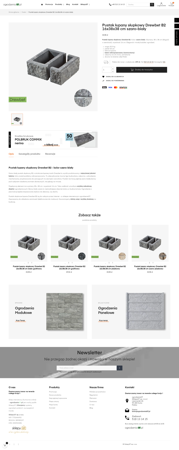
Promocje (53, 439)
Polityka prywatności (98, 439)
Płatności (93, 445)
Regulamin (94, 442)
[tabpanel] (29, 251)
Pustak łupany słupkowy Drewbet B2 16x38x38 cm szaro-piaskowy (150, 268)
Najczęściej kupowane (58, 445)
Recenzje (50, 154)
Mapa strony (54, 448)
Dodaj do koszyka (142, 70)
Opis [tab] (11, 154)
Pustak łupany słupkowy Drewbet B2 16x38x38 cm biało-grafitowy (29, 268)
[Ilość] (106, 70)
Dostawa (93, 448)
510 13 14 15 (148, 62)
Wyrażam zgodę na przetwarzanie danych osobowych (79, 372)
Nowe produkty (55, 442)
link (164, 62)
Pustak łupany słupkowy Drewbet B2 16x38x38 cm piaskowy (110, 268)
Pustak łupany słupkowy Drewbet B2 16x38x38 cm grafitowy (69, 268)
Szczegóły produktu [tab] (29, 154)
